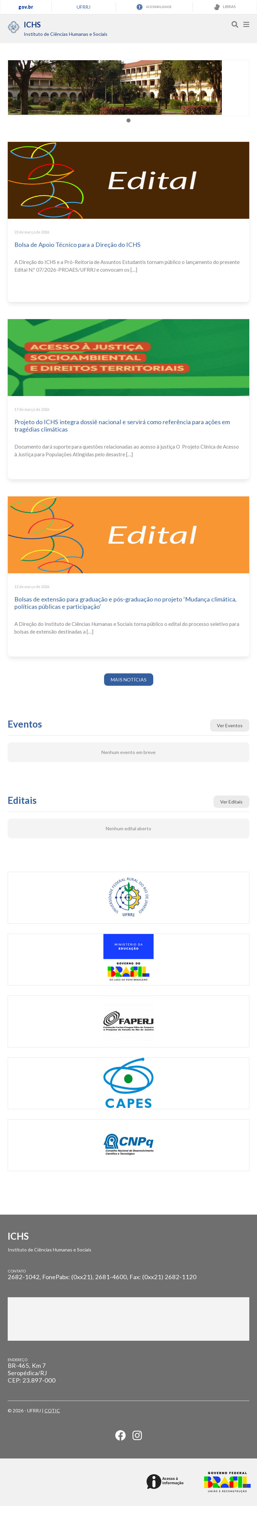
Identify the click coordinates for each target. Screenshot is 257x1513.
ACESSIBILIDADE (154, 7)
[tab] (128, 127)
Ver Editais (231, 809)
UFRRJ (83, 7)
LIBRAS (225, 7)
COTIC (52, 1417)
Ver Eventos (230, 732)
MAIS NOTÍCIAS (129, 686)
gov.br (25, 7)
